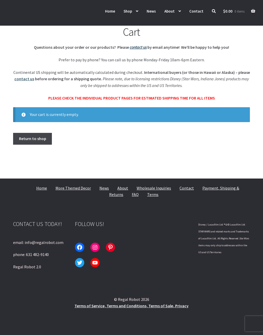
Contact (196, 11)
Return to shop (32, 138)
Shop (128, 11)
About (169, 11)
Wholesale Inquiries (154, 188)
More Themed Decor (73, 188)
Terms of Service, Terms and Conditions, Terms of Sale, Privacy (131, 305)
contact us (138, 47)
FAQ (135, 194)
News (151, 11)
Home (110, 11)
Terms (152, 194)
